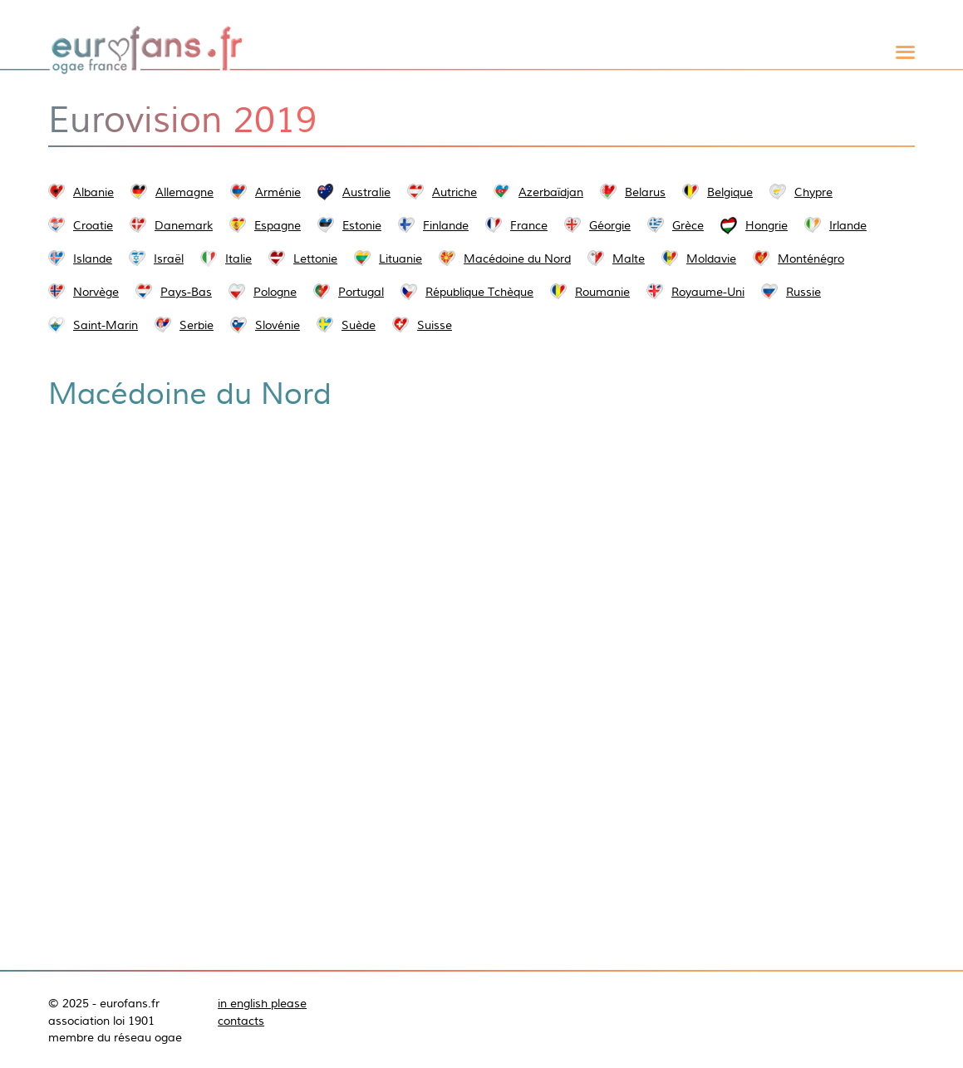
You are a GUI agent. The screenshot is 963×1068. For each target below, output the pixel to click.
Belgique (730, 192)
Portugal (361, 291)
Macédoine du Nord (517, 258)
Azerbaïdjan (550, 192)
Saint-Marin (105, 324)
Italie (238, 258)
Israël (169, 258)
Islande (92, 258)
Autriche (454, 192)
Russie (803, 291)
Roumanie (602, 291)
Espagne (277, 225)
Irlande (848, 225)
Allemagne (184, 192)
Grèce (688, 225)
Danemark (184, 225)
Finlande (446, 225)
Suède (358, 324)
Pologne (275, 291)
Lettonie (315, 258)
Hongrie (766, 225)
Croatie (93, 225)
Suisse (434, 324)
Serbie (196, 324)
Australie (366, 192)
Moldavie (711, 258)
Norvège (96, 291)
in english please (262, 1003)
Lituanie (400, 258)
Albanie (93, 192)
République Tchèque (479, 291)
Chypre (813, 192)
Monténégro (811, 258)
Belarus (645, 192)
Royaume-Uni (707, 291)
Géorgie (610, 225)
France (529, 225)
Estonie (361, 225)
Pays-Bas (186, 291)
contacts (241, 1020)
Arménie (278, 192)
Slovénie (277, 324)
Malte (628, 258)
